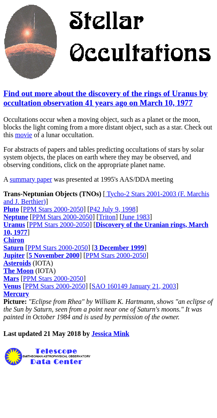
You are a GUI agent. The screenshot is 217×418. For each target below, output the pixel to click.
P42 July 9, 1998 (113, 209)
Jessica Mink (110, 333)
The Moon (18, 270)
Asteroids (17, 263)
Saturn (13, 247)
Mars (11, 278)
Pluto (11, 209)
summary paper (31, 179)
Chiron (13, 240)
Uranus (14, 224)
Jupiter (14, 255)
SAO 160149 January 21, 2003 (134, 286)
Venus (12, 286)
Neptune (15, 217)
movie (23, 134)
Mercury (16, 293)
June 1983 (136, 217)
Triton (107, 217)
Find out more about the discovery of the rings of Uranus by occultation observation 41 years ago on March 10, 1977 (105, 98)
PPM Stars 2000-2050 (53, 209)
